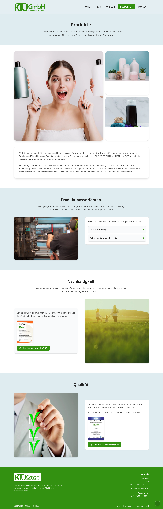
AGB (147, 506)
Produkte (126, 6)
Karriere (110, 6)
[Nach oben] (157, 503)
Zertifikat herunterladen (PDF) (33, 348)
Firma (98, 6)
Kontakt (142, 6)
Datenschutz (138, 506)
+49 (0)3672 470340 (141, 488)
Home (87, 6)
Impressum (127, 506)
